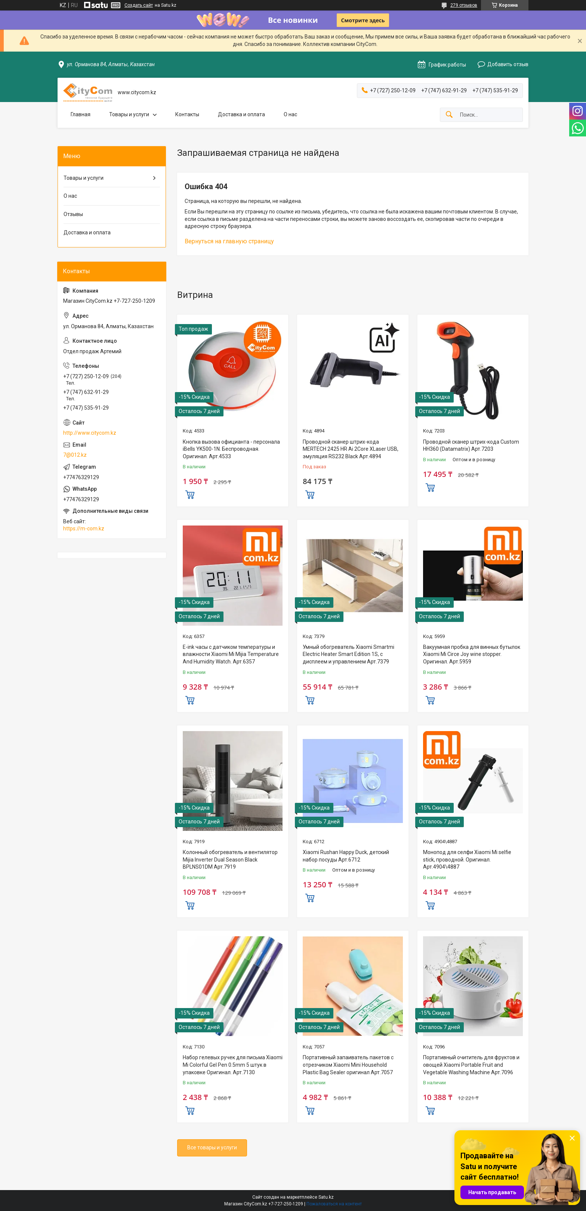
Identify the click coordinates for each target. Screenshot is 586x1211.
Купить (190, 494)
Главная (80, 114)
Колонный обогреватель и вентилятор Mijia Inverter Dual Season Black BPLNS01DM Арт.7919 (230, 859)
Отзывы (73, 214)
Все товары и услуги (212, 1147)
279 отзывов (463, 5)
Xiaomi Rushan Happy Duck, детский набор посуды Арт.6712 (346, 856)
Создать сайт (138, 5)
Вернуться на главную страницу (229, 241)
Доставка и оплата (241, 114)
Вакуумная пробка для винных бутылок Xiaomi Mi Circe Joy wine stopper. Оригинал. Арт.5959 (471, 654)
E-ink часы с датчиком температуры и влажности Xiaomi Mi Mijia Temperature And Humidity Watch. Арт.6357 (231, 654)
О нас (290, 114)
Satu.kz (326, 1197)
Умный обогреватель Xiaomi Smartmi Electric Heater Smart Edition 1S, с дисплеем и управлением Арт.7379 (348, 654)
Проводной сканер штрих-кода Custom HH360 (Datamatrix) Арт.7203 (471, 445)
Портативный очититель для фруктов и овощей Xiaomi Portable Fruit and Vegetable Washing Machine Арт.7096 (471, 1064)
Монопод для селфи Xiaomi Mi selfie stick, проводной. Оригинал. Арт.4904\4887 (467, 859)
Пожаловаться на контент (334, 1204)
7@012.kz (75, 455)
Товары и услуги (129, 114)
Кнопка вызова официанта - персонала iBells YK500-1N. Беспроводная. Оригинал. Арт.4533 (231, 449)
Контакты (187, 114)
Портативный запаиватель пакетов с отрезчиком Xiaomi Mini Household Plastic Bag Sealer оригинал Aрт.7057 (348, 1064)
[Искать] (449, 115)
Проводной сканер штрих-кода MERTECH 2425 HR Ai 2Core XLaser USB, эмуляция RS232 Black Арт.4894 (350, 449)
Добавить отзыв (507, 64)
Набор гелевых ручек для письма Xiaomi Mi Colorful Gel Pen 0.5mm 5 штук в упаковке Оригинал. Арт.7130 (233, 1064)
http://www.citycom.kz (89, 433)
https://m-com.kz (83, 528)
